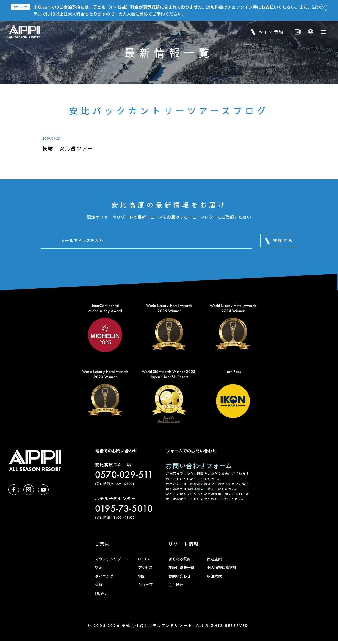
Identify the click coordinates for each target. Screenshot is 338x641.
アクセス (145, 567)
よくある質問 (179, 559)
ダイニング (104, 576)
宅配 (141, 576)
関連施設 (214, 559)
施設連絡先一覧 (199, 489)
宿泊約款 (214, 576)
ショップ (145, 584)
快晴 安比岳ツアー (67, 148)
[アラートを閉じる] (323, 7)
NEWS (100, 593)
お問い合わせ (179, 576)
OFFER (143, 559)
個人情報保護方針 (222, 567)
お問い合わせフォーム (199, 466)
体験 (98, 584)
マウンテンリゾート (111, 559)
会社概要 (175, 584)
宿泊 (98, 567)
